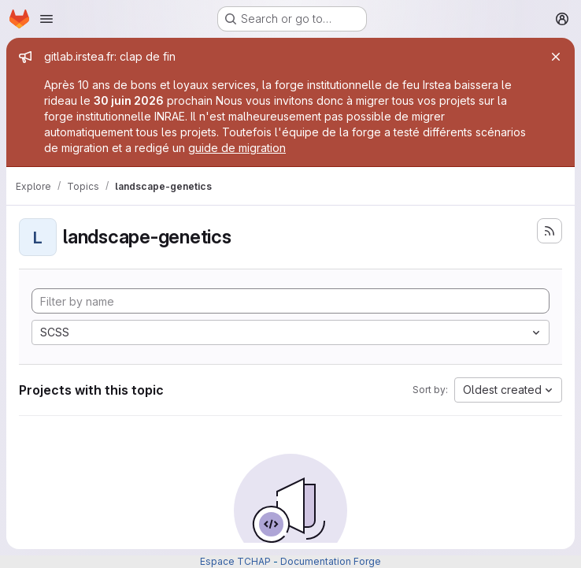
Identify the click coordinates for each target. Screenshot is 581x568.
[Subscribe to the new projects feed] (549, 230)
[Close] (555, 56)
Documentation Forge (330, 561)
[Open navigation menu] (46, 19)
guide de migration (237, 147)
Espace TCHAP (235, 561)
